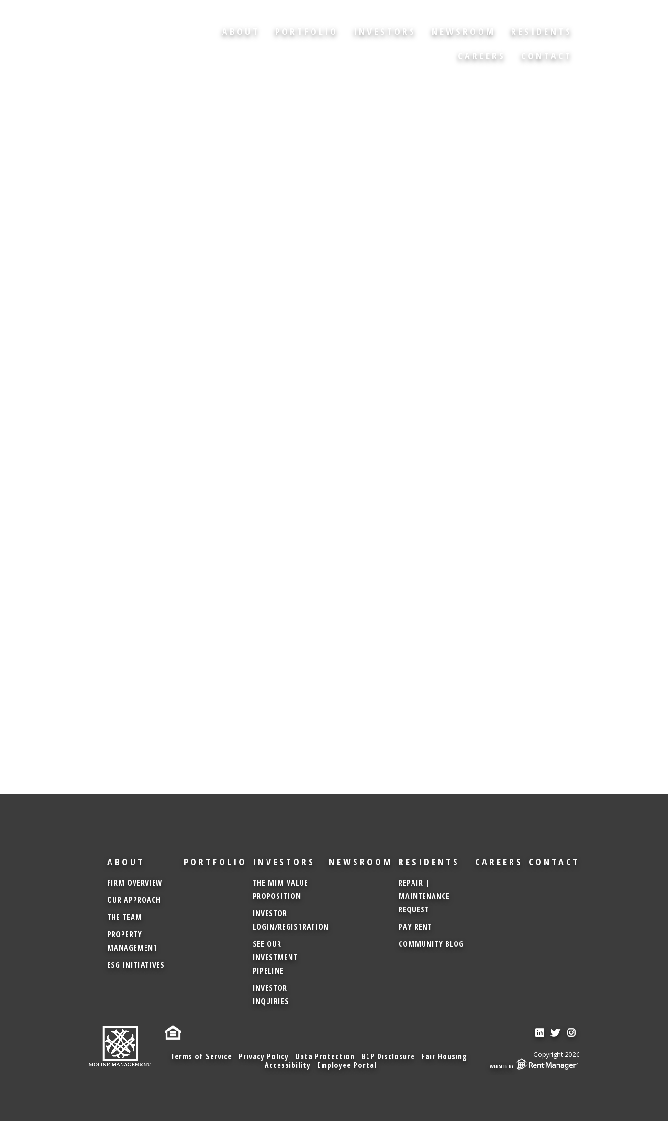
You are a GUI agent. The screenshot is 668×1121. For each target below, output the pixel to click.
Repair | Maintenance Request (424, 896)
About (241, 31)
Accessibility (287, 1065)
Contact (546, 55)
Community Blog (431, 944)
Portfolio (306, 31)
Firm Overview (135, 882)
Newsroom (464, 31)
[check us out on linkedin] (539, 1033)
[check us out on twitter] (556, 1033)
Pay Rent (415, 926)
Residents (541, 31)
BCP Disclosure (388, 1056)
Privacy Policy (263, 1056)
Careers (482, 55)
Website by (535, 1063)
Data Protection (325, 1056)
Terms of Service (199, 1056)
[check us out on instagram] (572, 1033)
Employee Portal (347, 1065)
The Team (124, 917)
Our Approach (134, 900)
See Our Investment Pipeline (275, 957)
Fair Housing (445, 1056)
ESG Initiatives (136, 965)
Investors (385, 31)
